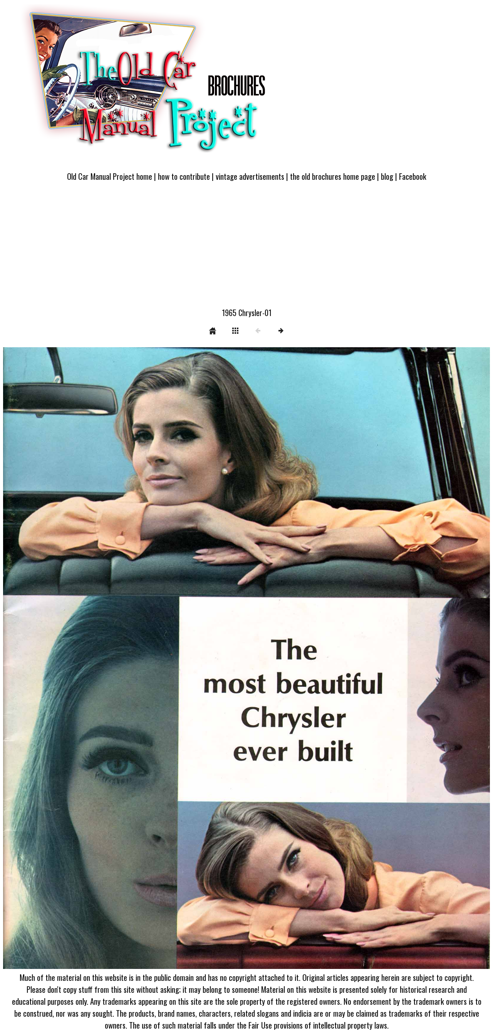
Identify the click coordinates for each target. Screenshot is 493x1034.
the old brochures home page (332, 176)
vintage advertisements (250, 176)
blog (387, 176)
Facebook (412, 176)
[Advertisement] (246, 249)
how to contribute (184, 176)
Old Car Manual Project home (109, 176)
